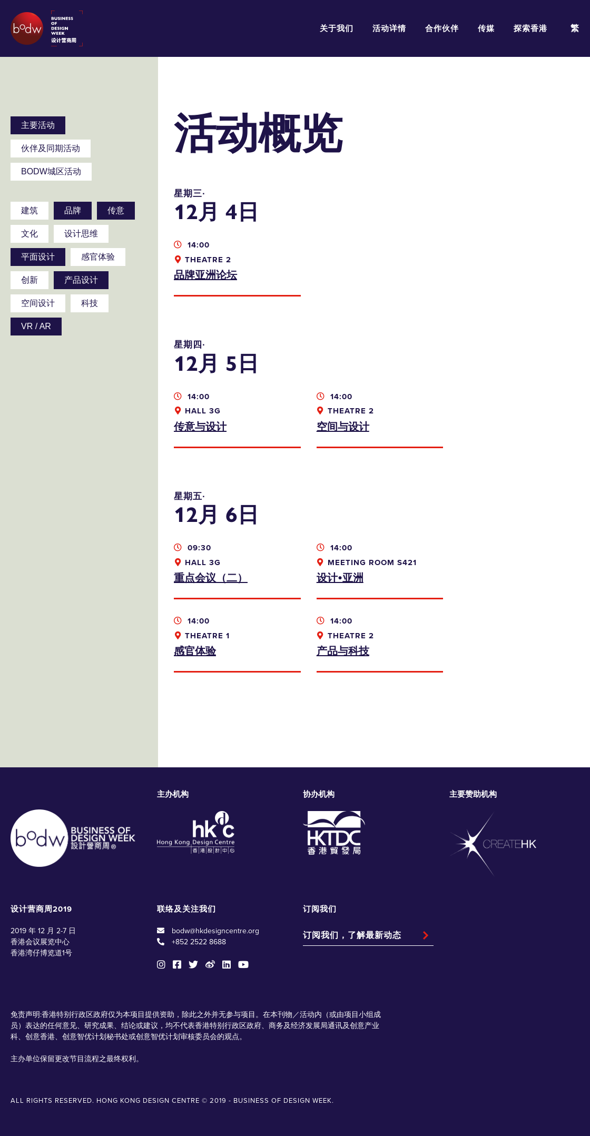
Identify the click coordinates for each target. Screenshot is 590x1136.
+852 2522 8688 (199, 941)
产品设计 (81, 279)
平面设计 (38, 256)
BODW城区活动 (51, 171)
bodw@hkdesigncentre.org (215, 930)
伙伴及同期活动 (50, 148)
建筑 (29, 210)
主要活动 (38, 125)
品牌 (72, 210)
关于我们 (336, 28)
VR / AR (36, 326)
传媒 (486, 28)
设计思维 (81, 233)
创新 (29, 279)
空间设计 (38, 303)
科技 (89, 303)
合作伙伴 (442, 28)
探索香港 (530, 28)
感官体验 (98, 256)
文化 (29, 233)
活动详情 (389, 28)
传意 (115, 210)
